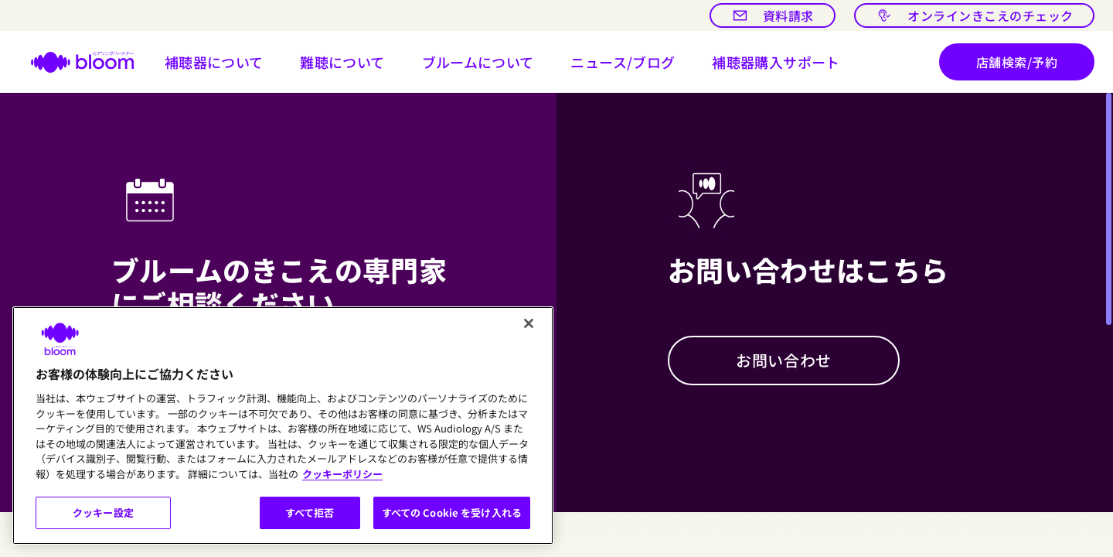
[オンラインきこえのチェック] (974, 15)
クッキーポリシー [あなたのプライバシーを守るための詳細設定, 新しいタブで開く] (342, 473)
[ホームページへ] (73, 62)
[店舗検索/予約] (1016, 61)
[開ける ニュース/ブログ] (622, 62)
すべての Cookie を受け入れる (452, 512)
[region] (282, 425)
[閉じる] (529, 323)
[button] (214, 62)
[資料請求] (773, 15)
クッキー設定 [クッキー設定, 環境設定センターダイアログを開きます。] (103, 512)
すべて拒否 (310, 512)
